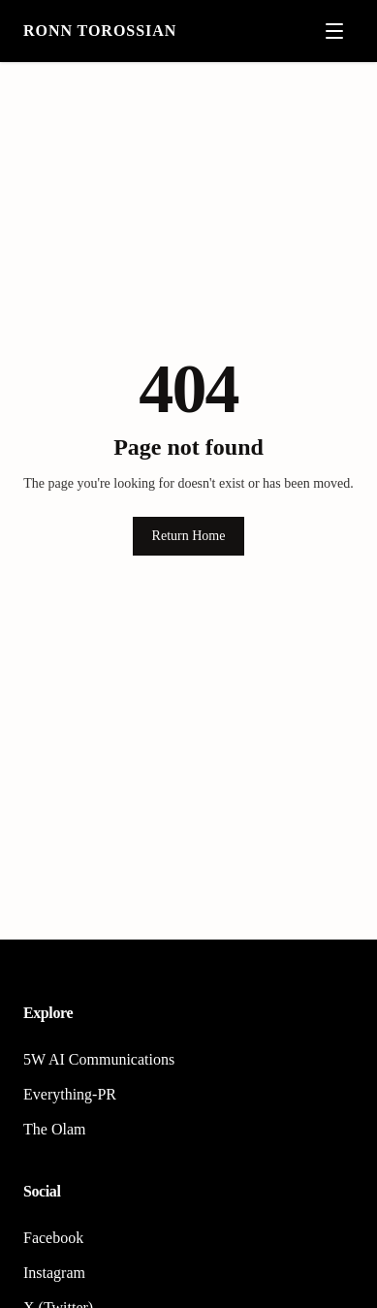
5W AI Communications (98, 1059)
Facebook (53, 1237)
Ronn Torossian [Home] (99, 30)
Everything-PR (69, 1094)
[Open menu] (334, 31)
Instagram (54, 1272)
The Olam (54, 1129)
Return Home (189, 535)
